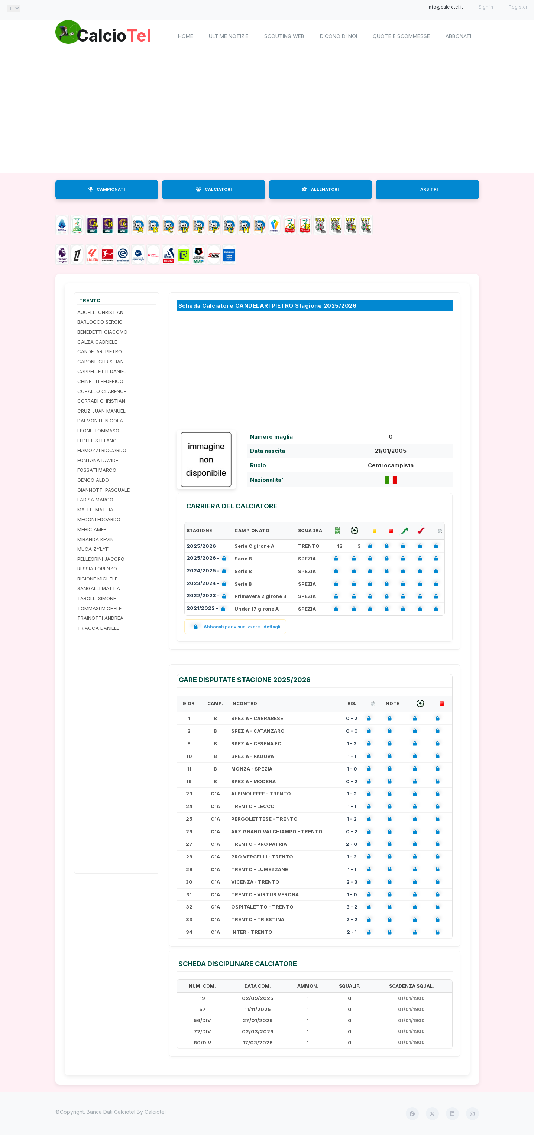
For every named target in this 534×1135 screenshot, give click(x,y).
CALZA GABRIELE (97, 342)
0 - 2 (351, 718)
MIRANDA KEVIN (95, 539)
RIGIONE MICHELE (97, 579)
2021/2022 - (207, 609)
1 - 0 (352, 769)
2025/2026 (201, 546)
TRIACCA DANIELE (98, 628)
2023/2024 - (208, 584)
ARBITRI (429, 189)
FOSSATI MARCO (96, 470)
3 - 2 (351, 907)
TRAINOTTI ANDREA (100, 618)
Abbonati (458, 36)
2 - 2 (351, 919)
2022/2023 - (208, 596)
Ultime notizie (229, 36)
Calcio (118, 35)
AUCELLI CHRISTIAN (100, 312)
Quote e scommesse (401, 36)
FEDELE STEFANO (97, 441)
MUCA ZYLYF (93, 549)
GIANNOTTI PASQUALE (103, 490)
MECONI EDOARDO (98, 519)
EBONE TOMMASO (98, 431)
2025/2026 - (208, 559)
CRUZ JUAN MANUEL (101, 411)
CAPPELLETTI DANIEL (101, 371)
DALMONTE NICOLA (100, 420)
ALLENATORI (320, 189)
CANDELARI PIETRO (99, 351)
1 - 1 (351, 756)
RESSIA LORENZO (97, 569)
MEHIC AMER (92, 529)
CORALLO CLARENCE (101, 391)
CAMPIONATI (106, 189)
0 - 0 (352, 731)
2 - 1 (352, 932)
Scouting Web (284, 36)
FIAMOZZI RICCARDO (101, 450)
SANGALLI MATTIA (98, 588)
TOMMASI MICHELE (99, 608)
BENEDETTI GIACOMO (102, 332)
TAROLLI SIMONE (96, 598)
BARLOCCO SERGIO (100, 322)
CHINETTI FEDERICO (100, 381)
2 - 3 (351, 882)
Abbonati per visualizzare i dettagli (235, 627)
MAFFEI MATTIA (95, 510)
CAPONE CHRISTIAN (100, 361)
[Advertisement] (267, 113)
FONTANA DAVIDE (97, 460)
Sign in (486, 7)
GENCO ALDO (93, 480)
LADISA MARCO (95, 500)
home (185, 36)
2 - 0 (351, 844)
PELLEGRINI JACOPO (100, 559)
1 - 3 (352, 857)
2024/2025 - (208, 571)
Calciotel (155, 1112)
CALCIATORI (214, 189)
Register (518, 7)
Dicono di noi (338, 36)
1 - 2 (352, 743)
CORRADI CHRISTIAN (101, 401)
